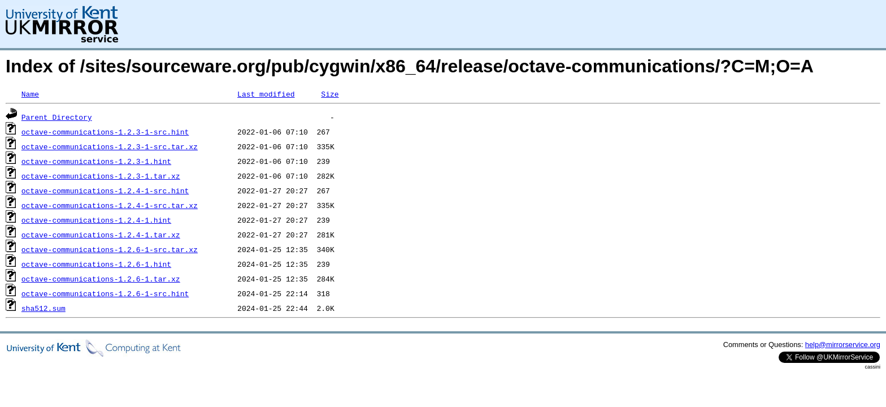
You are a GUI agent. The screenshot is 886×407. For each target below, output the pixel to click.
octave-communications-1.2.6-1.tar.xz (100, 279)
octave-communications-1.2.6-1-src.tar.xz (109, 249)
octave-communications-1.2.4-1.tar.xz (100, 235)
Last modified (265, 94)
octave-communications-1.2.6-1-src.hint (105, 293)
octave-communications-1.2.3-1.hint (96, 161)
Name (30, 94)
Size (329, 94)
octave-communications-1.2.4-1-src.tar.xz (109, 205)
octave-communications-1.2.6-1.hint (96, 264)
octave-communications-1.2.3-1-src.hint (105, 132)
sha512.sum (43, 308)
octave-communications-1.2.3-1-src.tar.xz (109, 146)
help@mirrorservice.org (842, 344)
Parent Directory (56, 117)
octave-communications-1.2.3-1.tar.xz (100, 176)
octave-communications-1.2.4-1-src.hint (105, 190)
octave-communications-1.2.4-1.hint (96, 220)
